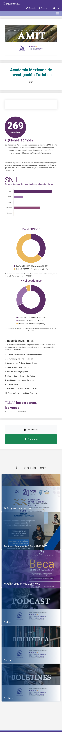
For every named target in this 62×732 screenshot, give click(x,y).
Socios (42, 8)
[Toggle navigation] (57, 13)
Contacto (31, 8)
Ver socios (31, 429)
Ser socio (31, 439)
